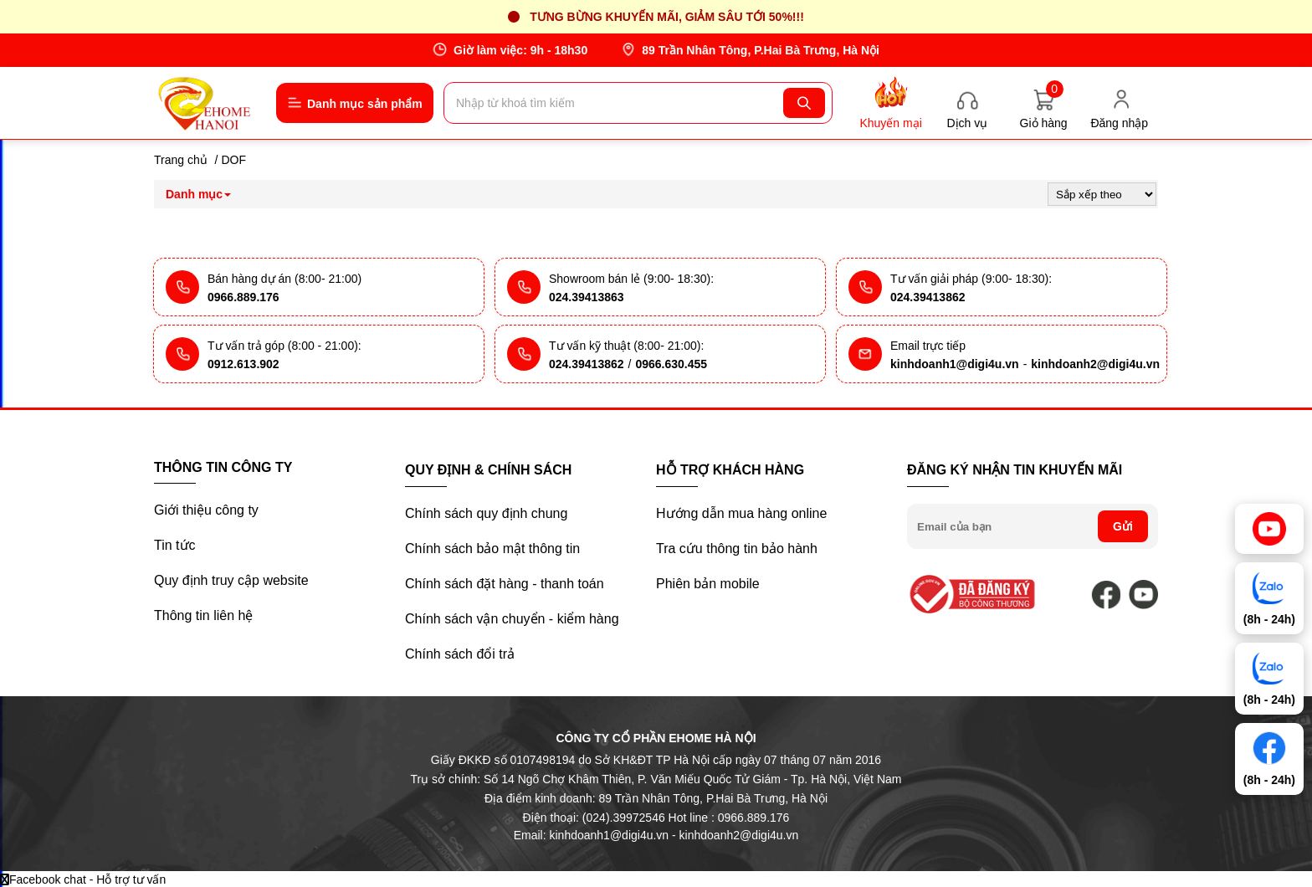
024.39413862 (928, 297)
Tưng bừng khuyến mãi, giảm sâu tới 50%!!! (667, 16)
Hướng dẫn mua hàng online (741, 513)
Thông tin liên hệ (203, 615)
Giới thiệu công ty (206, 510)
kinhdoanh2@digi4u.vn (1095, 364)
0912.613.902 (243, 364)
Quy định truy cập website (231, 580)
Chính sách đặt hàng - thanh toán (504, 584)
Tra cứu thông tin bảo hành (736, 548)
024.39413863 (586, 297)
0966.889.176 (243, 297)
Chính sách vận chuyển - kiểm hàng (512, 619)
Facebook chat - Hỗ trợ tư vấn (83, 879)
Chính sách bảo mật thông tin (492, 548)
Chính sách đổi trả (460, 654)
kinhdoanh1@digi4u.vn (954, 364)
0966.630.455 (671, 364)
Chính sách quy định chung (486, 513)
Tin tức (175, 545)
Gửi (1123, 526)
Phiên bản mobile (708, 584)
